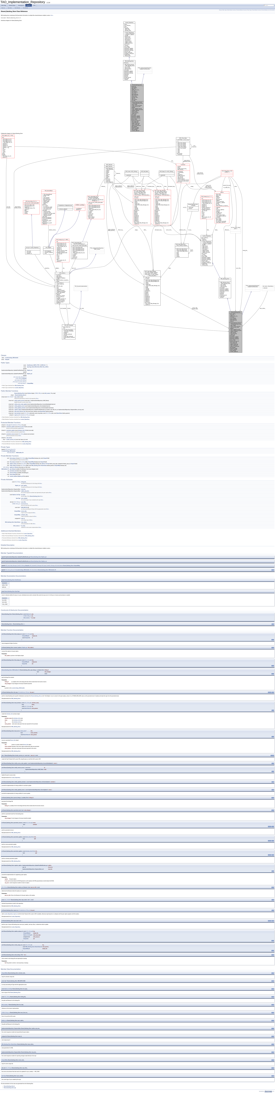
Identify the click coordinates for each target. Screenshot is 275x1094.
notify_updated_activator (19, 407)
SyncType (29, 366)
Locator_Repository (19, 387)
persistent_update (10, 426)
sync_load (8, 437)
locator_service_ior (10, 439)
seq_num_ (23, 489)
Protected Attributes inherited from (14, 538)
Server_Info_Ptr (21, 426)
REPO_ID (43, 365)
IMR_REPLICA (24, 507)
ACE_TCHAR (10, 396)
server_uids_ (24, 511)
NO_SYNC (34, 366)
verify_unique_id (13, 465)
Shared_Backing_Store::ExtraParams (12, 580)
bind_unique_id (13, 458)
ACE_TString (17, 481)
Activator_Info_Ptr (22, 430)
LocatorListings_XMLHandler (11, 357)
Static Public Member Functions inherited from (16, 533)
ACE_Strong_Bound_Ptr (10, 449)
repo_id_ (23, 518)
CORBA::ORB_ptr (38, 393)
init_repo (8, 424)
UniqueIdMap (30, 383)
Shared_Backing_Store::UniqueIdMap (71, 565)
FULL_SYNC (45, 366)
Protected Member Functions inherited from (16, 441)
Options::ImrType (45, 463)
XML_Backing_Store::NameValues (39, 465)
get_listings (12, 469)
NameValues (43, 411)
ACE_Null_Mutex (21, 383)
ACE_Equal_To (16, 381)
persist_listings (13, 472)
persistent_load (13, 470)
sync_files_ (23, 502)
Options (29, 393)
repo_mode (16, 396)
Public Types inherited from (12, 385)
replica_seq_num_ (25, 491)
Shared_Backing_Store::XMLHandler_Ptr (47, 569)
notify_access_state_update (20, 404)
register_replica (17, 409)
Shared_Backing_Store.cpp (10, 1087)
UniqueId (7, 359)
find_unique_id (13, 461)
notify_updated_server (19, 406)
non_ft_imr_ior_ (24, 503)
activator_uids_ (24, 514)
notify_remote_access (19, 400)
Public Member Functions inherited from (15, 417)
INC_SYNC (39, 366)
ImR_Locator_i (47, 393)
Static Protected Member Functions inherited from (17, 535)
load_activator (17, 413)
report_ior (16, 415)
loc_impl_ (23, 525)
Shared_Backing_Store (19, 393)
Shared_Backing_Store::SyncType (12, 591)
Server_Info (22, 411)
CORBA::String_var (16, 503)
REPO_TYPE (36, 365)
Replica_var (29, 370)
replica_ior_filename (14, 467)
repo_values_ (24, 522)
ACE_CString (19, 378)
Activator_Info (9, 713)
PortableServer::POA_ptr (24, 415)
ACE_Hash (17, 380)
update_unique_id (14, 463)
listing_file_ (23, 481)
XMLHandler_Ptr (20, 452)
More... (52, 15)
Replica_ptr (29, 373)
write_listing (12, 474)
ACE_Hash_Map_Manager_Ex (20, 377)
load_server (17, 411)
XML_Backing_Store (19, 385)
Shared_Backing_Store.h (9, 1086)
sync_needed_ (24, 498)
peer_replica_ (24, 485)
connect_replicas (13, 476)
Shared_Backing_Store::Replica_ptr (39, 556)
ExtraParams (30, 365)
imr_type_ (23, 494)
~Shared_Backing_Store (19, 395)
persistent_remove (10, 434)
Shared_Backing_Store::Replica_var (39, 561)
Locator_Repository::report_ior (11, 913)
